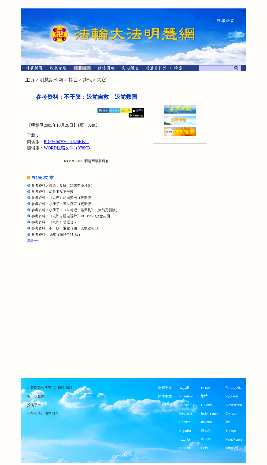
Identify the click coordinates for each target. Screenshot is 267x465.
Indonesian (209, 413)
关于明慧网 (35, 396)
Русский (231, 396)
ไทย (228, 422)
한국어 (206, 439)
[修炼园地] (106, 69)
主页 (30, 79)
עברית (205, 387)
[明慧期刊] (82, 69)
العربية (184, 387)
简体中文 (165, 396)
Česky (184, 405)
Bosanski (186, 396)
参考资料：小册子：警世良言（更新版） (63, 204)
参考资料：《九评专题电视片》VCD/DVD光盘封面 (70, 216)
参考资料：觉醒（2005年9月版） (56, 234)
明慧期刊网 (51, 79)
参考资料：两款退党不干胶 (52, 192)
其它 (73, 79)
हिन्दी (204, 396)
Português (233, 387)
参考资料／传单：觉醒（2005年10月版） (62, 185)
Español (185, 431)
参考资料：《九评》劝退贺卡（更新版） (63, 198)
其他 (87, 79)
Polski (205, 448)
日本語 (206, 431)
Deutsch (185, 413)
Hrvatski (207, 405)
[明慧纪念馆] (156, 69)
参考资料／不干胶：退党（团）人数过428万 (65, 228)
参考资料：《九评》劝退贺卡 (54, 222)
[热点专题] (58, 69)
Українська (233, 439)
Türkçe (230, 431)
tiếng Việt (232, 448)
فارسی (184, 439)
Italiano (206, 422)
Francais (186, 448)
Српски (231, 413)
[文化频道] (130, 69)
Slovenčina (233, 405)
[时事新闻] (32, 69)
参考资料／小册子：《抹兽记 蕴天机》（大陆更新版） (75, 210)
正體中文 (165, 387)
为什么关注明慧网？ (43, 413)
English (185, 422)
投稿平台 (34, 405)
